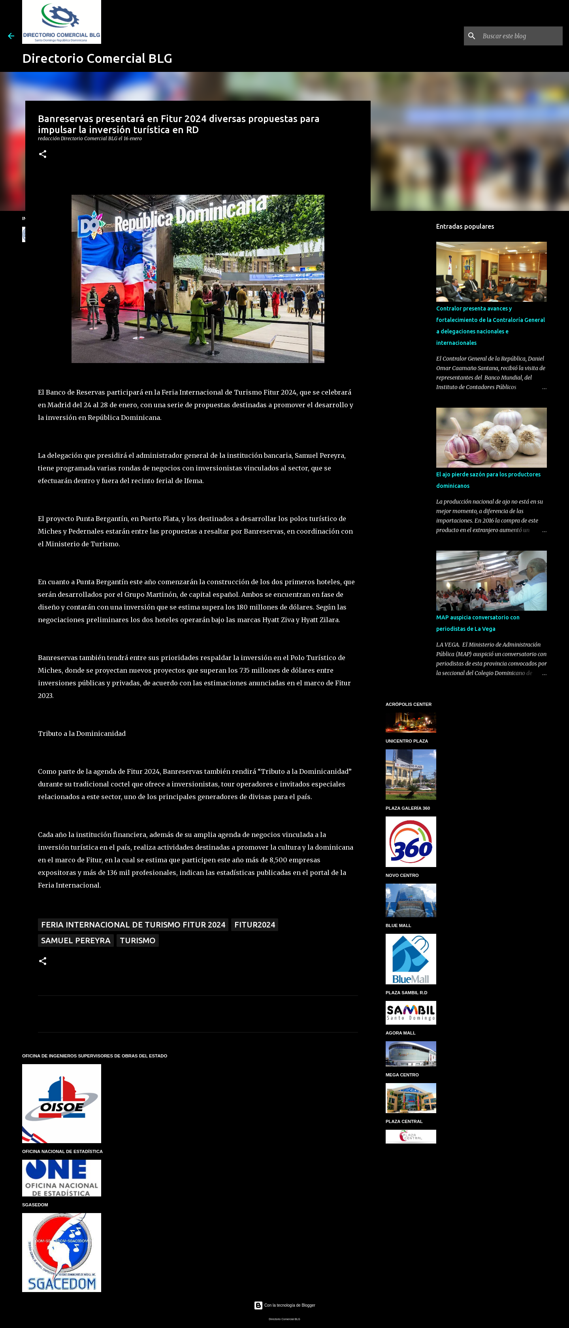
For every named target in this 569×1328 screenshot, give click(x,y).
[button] (42, 154)
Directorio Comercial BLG (97, 58)
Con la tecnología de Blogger (284, 1305)
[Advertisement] (411, 341)
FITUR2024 (254, 924)
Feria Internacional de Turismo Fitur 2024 (133, 924)
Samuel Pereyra (76, 940)
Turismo (138, 940)
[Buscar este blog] (521, 35)
